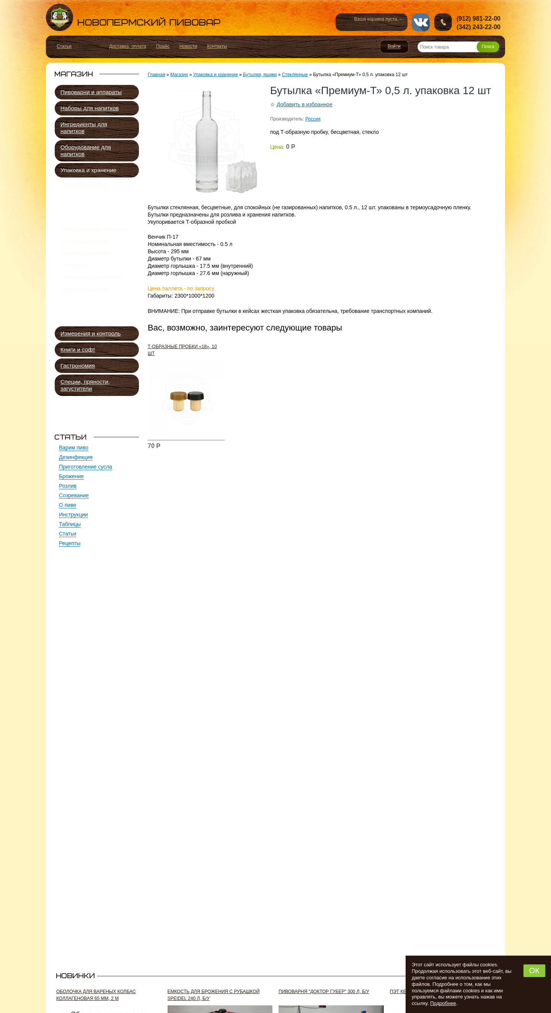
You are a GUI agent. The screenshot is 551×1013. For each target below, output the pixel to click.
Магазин (179, 74)
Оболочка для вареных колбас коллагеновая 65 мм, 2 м (96, 995)
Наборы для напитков (89, 108)
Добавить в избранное (305, 104)
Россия (312, 119)
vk (421, 22)
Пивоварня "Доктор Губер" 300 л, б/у (324, 991)
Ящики (79, 227)
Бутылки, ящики (84, 185)
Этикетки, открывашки (92, 301)
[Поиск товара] (458, 46)
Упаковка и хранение (88, 170)
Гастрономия (77, 365)
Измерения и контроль (90, 333)
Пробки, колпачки (85, 271)
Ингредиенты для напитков (83, 127)
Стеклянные (87, 201)
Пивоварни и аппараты (91, 92)
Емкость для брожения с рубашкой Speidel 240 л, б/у (214, 995)
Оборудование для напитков (85, 150)
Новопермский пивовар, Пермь (133, 17)
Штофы (80, 209)
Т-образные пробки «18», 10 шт (182, 350)
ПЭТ (77, 218)
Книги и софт (77, 349)
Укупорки (74, 286)
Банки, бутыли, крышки (94, 241)
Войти (394, 46)
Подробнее (443, 1003)
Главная (156, 74)
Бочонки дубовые (86, 256)
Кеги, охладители (85, 316)
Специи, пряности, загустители (85, 385)
